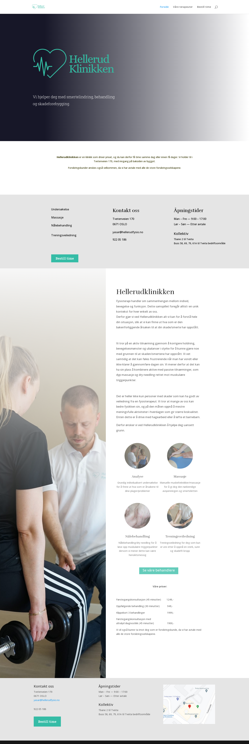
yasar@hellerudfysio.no (47, 700)
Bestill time (204, 7)
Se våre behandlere (159, 570)
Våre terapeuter (183, 7)
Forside (164, 7)
